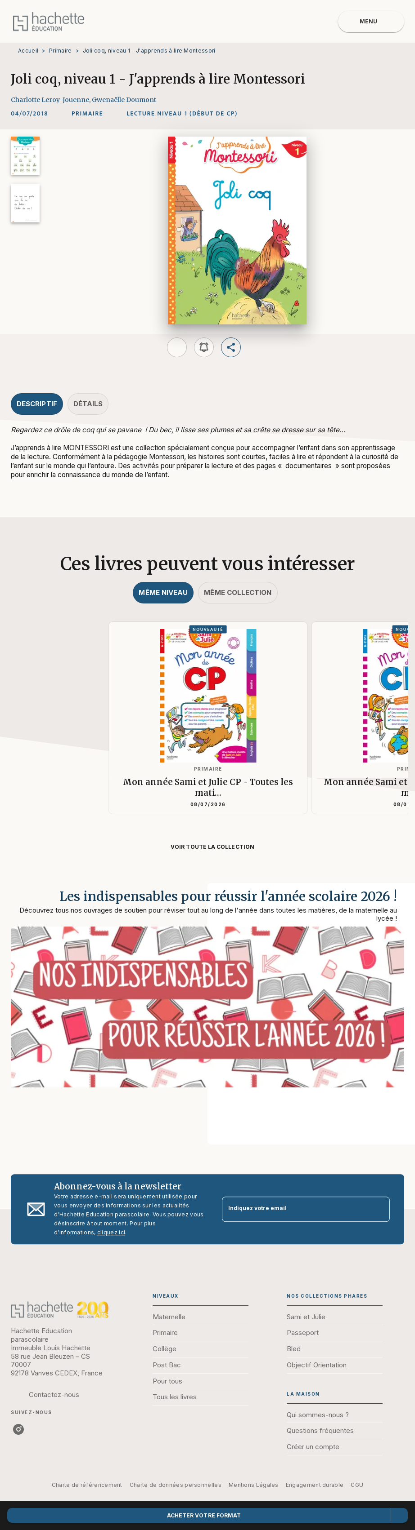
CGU (357, 1484)
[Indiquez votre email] (294, 1209)
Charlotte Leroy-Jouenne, (51, 100)
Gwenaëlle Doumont (124, 100)
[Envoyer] (379, 1209)
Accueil (28, 50)
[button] (87, 114)
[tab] (37, 404)
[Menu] (371, 21)
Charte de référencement (87, 1484)
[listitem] (18, 1429)
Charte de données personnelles (175, 1484)
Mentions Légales (254, 1484)
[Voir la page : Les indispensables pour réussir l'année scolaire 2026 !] (207, 1003)
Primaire (60, 50)
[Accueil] (48, 21)
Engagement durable (314, 1484)
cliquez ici (111, 1232)
